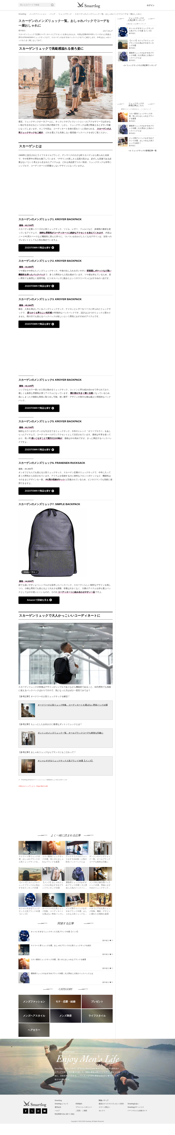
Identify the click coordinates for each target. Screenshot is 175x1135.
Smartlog (22, 14)
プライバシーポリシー (84, 1107)
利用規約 (79, 1104)
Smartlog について (61, 1104)
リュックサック (65, 14)
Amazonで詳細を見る (38, 600)
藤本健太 (22, 30)
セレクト (102, 1111)
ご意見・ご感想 (81, 1111)
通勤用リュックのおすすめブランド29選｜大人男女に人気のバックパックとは (62, 973)
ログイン (150, 5)
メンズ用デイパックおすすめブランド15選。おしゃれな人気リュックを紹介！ (141, 140)
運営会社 (58, 1107)
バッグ (52, 14)
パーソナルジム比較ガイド (137, 1111)
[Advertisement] (41, 808)
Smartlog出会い (133, 1104)
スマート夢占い (104, 1107)
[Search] (53, 5)
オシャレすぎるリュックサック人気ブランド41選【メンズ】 (55, 932)
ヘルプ (57, 1111)
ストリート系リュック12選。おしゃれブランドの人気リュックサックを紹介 (61, 945)
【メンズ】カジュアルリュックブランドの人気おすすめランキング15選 (141, 42)
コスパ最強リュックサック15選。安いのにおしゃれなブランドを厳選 (58, 959)
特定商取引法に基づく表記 (64, 1114)
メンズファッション (37, 14)
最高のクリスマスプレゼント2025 (111, 1104)
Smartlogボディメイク (136, 1107)
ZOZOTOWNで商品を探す (38, 247)
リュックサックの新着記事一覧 (142, 151)
